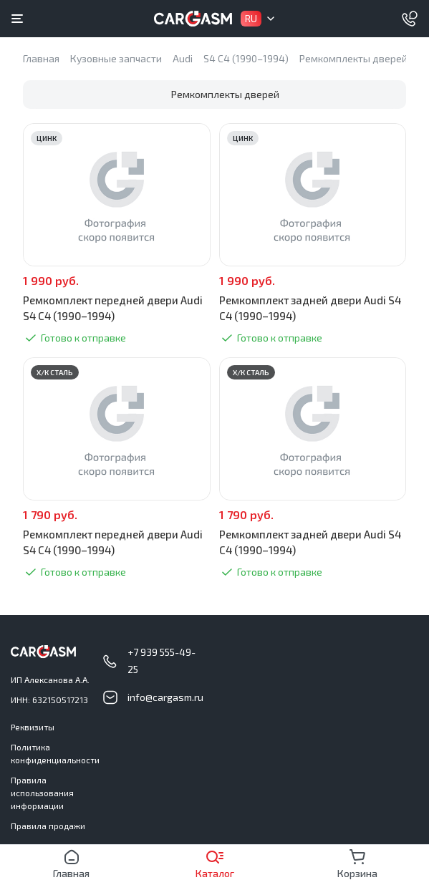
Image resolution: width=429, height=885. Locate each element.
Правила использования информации (42, 793)
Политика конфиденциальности (55, 753)
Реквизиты (32, 727)
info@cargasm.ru (165, 697)
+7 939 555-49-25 (161, 660)
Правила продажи (48, 826)
